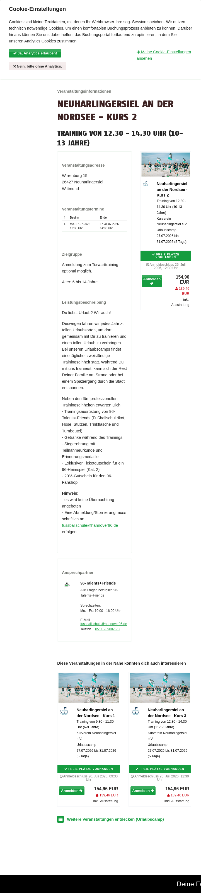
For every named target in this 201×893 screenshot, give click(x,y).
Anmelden (152, 281)
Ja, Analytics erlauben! (35, 53)
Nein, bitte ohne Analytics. (37, 66)
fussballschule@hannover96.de (90, 525)
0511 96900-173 (107, 629)
